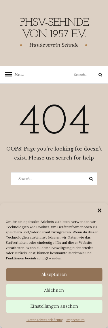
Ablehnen (54, 290)
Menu (17, 74)
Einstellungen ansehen (54, 306)
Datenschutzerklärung (44, 320)
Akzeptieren (54, 274)
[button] (99, 210)
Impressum (75, 320)
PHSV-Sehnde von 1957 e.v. (54, 28)
